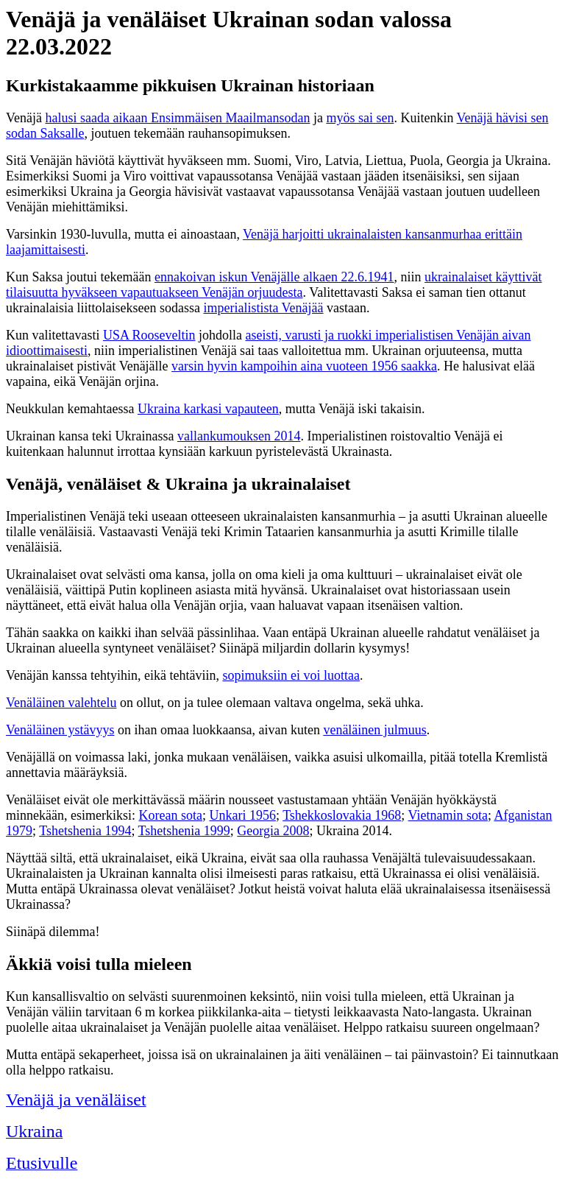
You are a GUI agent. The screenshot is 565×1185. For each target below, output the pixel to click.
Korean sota (170, 815)
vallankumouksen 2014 (238, 436)
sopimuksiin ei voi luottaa (291, 675)
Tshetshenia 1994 (85, 830)
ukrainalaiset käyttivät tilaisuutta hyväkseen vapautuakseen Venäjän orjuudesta (274, 285)
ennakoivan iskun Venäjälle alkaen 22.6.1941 (274, 277)
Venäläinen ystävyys (60, 729)
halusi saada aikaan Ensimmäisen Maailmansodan (177, 117)
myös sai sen (360, 117)
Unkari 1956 (242, 815)
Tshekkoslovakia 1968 (341, 815)
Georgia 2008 (273, 830)
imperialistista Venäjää (263, 307)
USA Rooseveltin (149, 335)
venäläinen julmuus (374, 729)
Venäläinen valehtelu (61, 702)
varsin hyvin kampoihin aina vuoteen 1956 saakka (304, 366)
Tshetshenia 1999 (184, 830)
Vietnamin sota (448, 815)
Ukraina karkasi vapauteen (208, 408)
